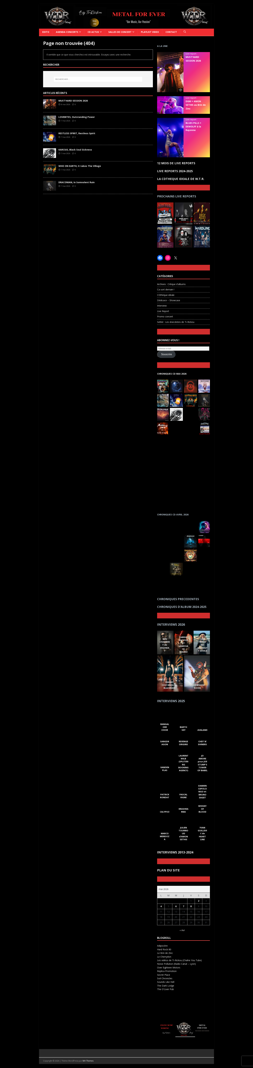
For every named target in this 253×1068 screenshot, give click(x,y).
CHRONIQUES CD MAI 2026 (171, 373)
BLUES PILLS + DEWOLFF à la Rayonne (193, 126)
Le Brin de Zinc (165, 953)
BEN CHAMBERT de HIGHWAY (165, 644)
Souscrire (166, 354)
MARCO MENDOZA (164, 836)
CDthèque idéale (165, 295)
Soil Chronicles (164, 978)
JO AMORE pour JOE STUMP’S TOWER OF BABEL (202, 763)
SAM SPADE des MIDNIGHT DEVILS (202, 644)
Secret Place (163, 974)
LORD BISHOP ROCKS (197, 686)
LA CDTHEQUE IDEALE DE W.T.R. (180, 179)
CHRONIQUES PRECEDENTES (178, 599)
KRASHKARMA (183, 810)
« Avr (182, 930)
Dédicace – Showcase (168, 300)
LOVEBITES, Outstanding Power (76, 117)
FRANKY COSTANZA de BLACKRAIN (169, 685)
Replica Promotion (167, 971)
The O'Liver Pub (165, 989)
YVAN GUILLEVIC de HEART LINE (202, 833)
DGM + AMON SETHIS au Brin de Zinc (196, 105)
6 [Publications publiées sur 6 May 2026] (176, 906)
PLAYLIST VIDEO (150, 31)
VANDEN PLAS (164, 769)
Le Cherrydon (164, 956)
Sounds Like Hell (165, 981)
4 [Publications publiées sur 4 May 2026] (161, 906)
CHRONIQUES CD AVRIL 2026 (173, 514)
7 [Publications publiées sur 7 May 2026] (183, 906)
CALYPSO (164, 811)
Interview (162, 305)
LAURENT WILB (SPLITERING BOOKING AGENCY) (183, 763)
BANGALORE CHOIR (164, 727)
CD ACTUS (93, 31)
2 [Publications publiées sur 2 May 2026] (198, 900)
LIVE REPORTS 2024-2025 (175, 171)
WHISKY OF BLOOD (202, 808)
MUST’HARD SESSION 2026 (73, 100)
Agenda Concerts (67, 31)
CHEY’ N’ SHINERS (202, 743)
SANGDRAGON (164, 743)
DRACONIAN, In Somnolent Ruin (76, 182)
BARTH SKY (183, 728)
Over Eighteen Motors (168, 967)
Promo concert (165, 316)
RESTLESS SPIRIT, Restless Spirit (76, 133)
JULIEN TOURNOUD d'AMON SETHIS (183, 833)
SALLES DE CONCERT (120, 31)
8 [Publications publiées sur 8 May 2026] (191, 906)
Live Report (163, 311)
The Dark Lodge (165, 985)
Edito (45, 31)
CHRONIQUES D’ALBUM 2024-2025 (181, 607)
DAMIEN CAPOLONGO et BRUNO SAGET (202, 791)
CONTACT (171, 31)
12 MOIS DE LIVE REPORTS (176, 163)
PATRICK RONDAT (164, 796)
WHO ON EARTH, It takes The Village (79, 165)
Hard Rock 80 (164, 949)
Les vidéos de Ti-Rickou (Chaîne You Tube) (179, 960)
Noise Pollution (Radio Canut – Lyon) (176, 963)
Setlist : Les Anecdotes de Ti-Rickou (175, 322)
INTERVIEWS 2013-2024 (175, 852)
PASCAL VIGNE (183, 796)
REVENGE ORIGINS (183, 743)
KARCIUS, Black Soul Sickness (75, 149)
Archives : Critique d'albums (171, 284)
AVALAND (202, 729)
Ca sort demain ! (165, 289)
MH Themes (88, 1060)
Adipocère (162, 945)
